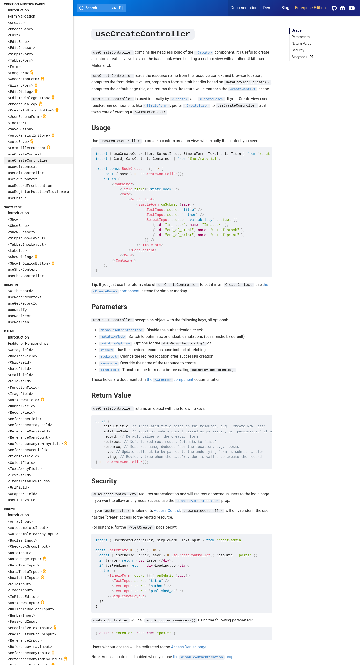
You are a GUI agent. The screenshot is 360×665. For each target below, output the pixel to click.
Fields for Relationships (28, 343)
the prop (203, 656)
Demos (269, 7)
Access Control (167, 510)
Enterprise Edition (310, 7)
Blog (285, 7)
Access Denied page (188, 646)
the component (170, 379)
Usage (297, 30)
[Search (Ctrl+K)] (101, 8)
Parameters (301, 37)
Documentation (244, 7)
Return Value (301, 44)
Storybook (301, 57)
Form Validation (21, 16)
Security (298, 50)
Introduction (18, 10)
